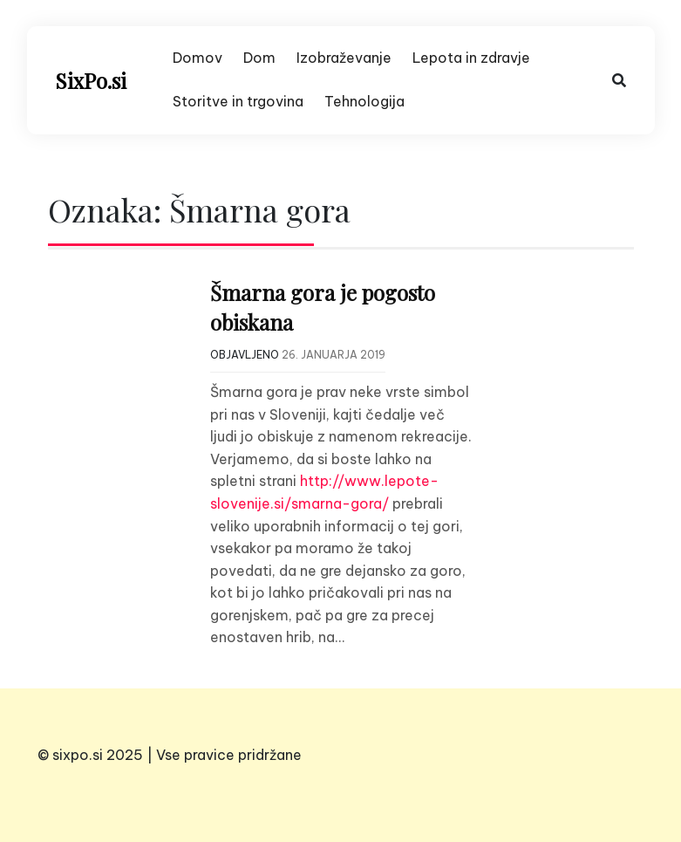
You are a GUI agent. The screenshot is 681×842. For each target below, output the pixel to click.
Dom (259, 57)
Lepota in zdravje (471, 57)
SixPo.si (90, 80)
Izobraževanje (344, 57)
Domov (197, 57)
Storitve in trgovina (238, 101)
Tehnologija (364, 101)
